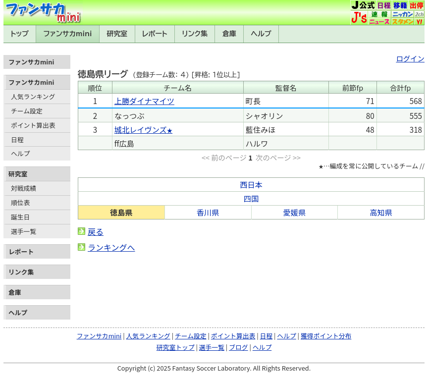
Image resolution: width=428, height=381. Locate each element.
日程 (17, 139)
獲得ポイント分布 (326, 335)
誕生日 (20, 216)
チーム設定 (27, 110)
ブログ (238, 347)
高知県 (381, 212)
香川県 (208, 212)
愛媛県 (294, 212)
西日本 (251, 184)
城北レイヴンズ (140, 129)
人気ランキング (33, 96)
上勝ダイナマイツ (144, 100)
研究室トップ (176, 347)
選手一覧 (23, 231)
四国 (251, 198)
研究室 (117, 33)
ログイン (410, 58)
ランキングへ (111, 247)
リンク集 (195, 33)
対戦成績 (23, 188)
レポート (154, 33)
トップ (19, 33)
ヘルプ (261, 33)
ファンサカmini (68, 33)
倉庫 (229, 33)
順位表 (20, 202)
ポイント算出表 (33, 125)
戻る (96, 231)
